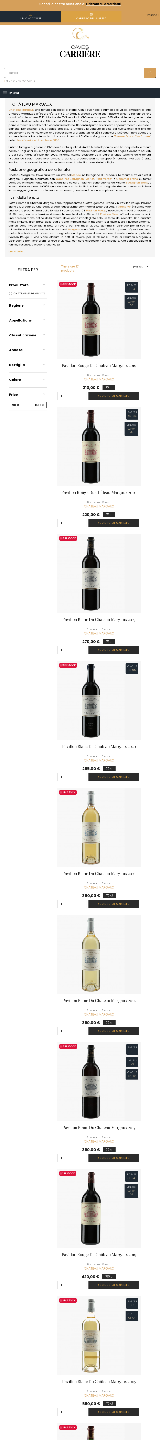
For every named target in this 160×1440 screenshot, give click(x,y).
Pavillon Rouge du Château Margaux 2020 (132, 342)
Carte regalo (105, 1340)
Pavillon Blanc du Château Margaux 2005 (80, 748)
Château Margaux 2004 (132, 949)
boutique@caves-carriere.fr (27, 1316)
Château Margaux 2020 (79, 1051)
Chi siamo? (77, 1295)
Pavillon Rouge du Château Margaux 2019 (80, 342)
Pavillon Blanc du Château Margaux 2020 (132, 443)
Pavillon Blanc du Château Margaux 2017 (80, 646)
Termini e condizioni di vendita (78, 1322)
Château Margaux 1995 (132, 848)
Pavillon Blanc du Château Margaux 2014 (132, 545)
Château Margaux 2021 (80, 949)
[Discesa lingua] (153, 15)
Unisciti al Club (132, 1302)
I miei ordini (104, 1310)
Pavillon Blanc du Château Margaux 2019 (80, 443)
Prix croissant (142, 266)
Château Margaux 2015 (132, 1051)
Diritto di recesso (75, 1358)
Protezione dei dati (79, 1347)
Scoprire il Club (133, 1295)
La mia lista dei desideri (106, 1331)
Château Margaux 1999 (132, 746)
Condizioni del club (136, 1310)
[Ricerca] (80, 73)
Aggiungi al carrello (90, 370)
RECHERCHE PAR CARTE (19, 81)
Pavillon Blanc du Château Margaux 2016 (80, 545)
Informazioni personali (104, 1301)
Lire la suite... (17, 251)
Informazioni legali (78, 1335)
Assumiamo (77, 1375)
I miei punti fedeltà (103, 1319)
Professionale (79, 1368)
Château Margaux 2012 (80, 848)
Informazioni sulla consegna (78, 1307)
